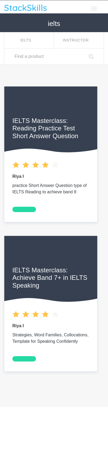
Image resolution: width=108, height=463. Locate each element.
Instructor (76, 40)
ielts (26, 40)
